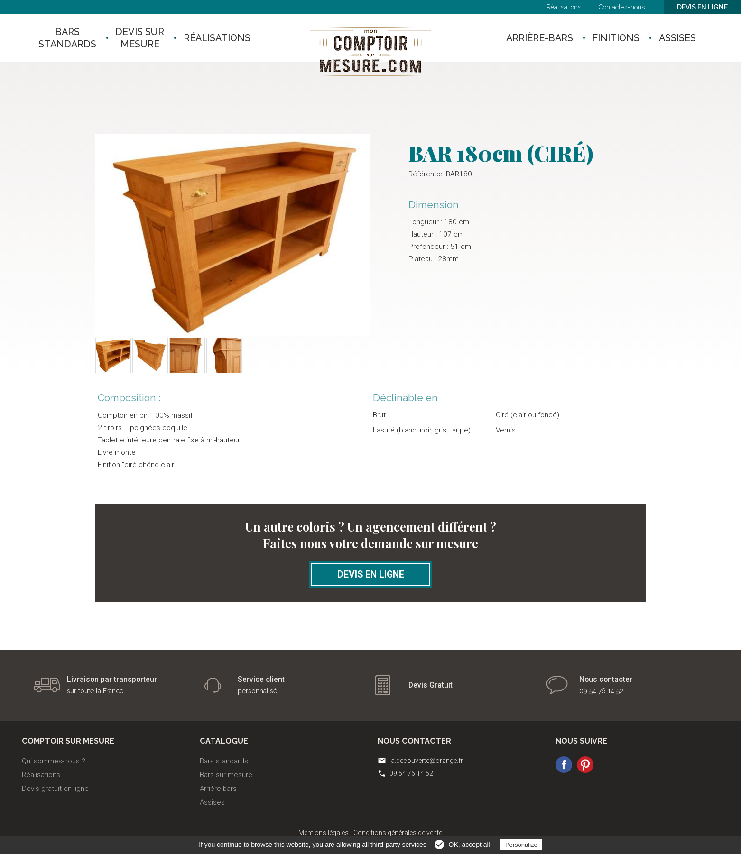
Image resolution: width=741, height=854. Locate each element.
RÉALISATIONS (226, 38)
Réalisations (563, 7)
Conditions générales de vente (397, 832)
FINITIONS (618, 38)
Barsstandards (67, 38)
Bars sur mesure (226, 775)
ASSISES (684, 38)
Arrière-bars (218, 788)
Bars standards (224, 761)
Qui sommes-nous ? (53, 761)
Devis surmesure (144, 38)
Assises (212, 802)
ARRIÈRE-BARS (537, 38)
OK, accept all (469, 844)
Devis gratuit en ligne (55, 788)
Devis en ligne (702, 7)
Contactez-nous (622, 7)
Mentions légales (323, 832)
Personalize (521, 844)
